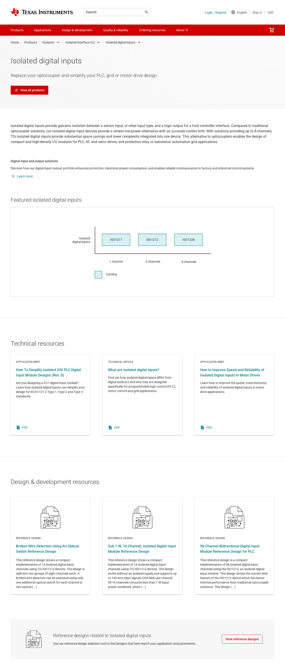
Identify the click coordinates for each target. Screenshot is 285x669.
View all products (29, 90)
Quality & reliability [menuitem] (115, 30)
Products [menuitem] (17, 30)
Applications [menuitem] (42, 30)
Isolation (48, 42)
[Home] (42, 12)
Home (15, 42)
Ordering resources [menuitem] (152, 30)
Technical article (142, 395)
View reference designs (242, 639)
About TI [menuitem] (182, 30)
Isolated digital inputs (120, 42)
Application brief (50, 395)
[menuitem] (272, 30)
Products (30, 42)
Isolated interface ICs (80, 42)
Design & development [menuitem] (77, 30)
